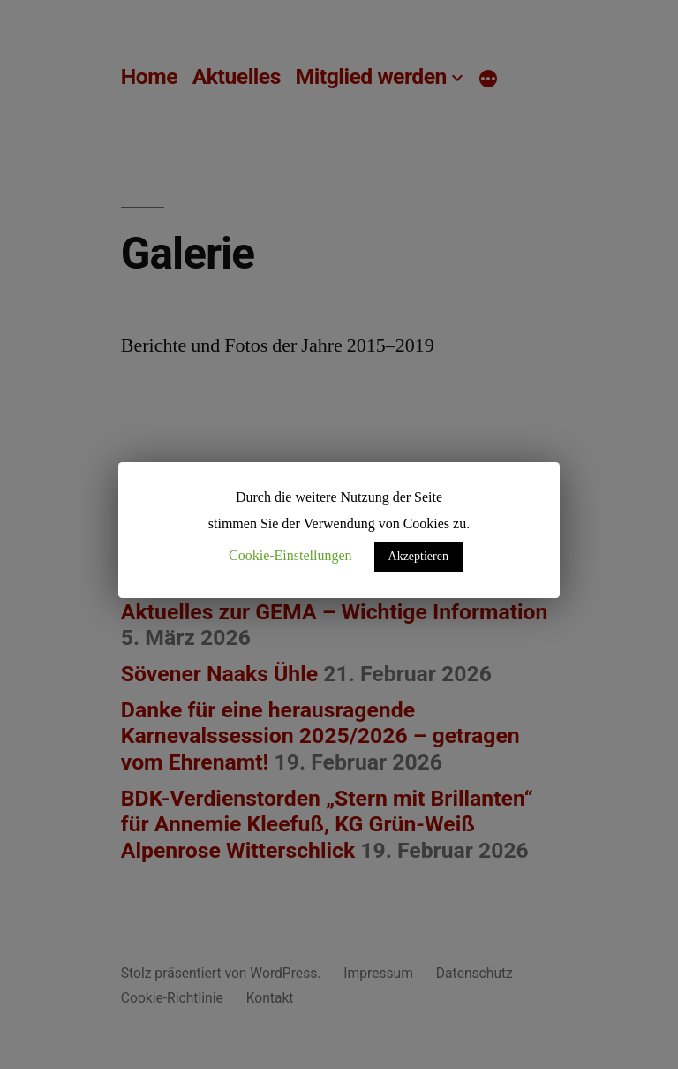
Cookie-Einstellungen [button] (290, 556)
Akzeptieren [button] (418, 556)
